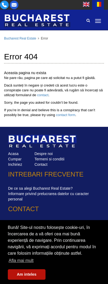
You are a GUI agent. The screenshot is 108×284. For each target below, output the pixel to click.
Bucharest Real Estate (20, 38)
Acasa (13, 154)
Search (88, 20)
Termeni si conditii (49, 159)
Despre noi (43, 154)
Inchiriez (15, 164)
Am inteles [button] (26, 274)
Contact (40, 164)
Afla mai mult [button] (21, 260)
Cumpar (15, 159)
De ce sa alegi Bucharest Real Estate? (40, 188)
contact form (65, 115)
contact (42, 95)
